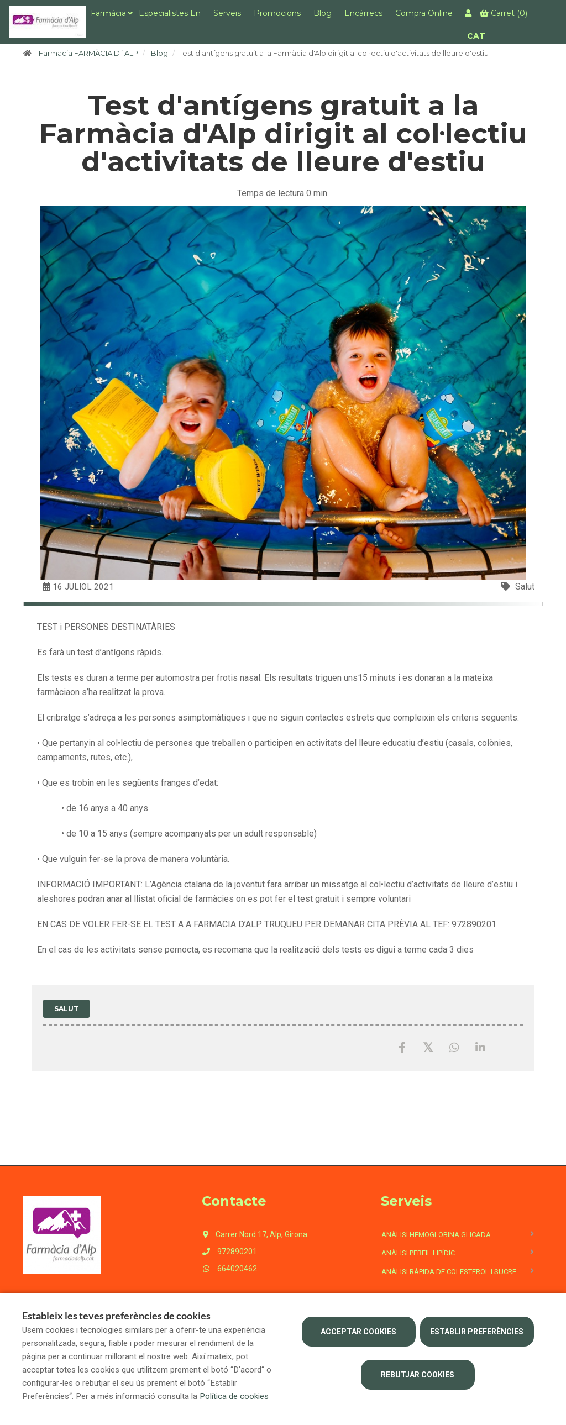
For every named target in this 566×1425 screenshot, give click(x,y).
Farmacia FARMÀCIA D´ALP (88, 53)
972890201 (229, 1251)
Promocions (277, 13)
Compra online (424, 13)
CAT (476, 36)
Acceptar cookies (358, 1331)
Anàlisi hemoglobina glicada (436, 1235)
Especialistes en (170, 13)
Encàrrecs (363, 13)
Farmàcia (108, 13)
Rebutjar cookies (417, 1374)
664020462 (229, 1268)
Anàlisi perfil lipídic (418, 1253)
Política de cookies (234, 1396)
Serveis (227, 13)
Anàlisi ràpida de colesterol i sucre (448, 1272)
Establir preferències (476, 1331)
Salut (524, 586)
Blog (322, 13)
